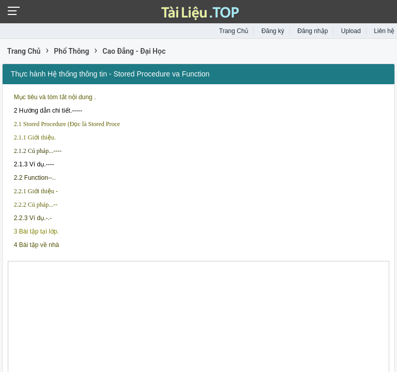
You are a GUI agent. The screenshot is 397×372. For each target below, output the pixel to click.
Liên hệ (384, 31)
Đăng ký (273, 31)
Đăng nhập (312, 31)
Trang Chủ (234, 31)
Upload (351, 31)
